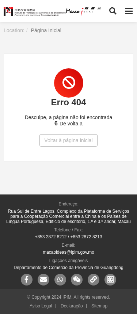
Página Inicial (46, 30)
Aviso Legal (41, 306)
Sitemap (99, 306)
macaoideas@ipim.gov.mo (68, 252)
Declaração (72, 306)
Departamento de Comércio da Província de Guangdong (68, 267)
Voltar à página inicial (68, 140)
